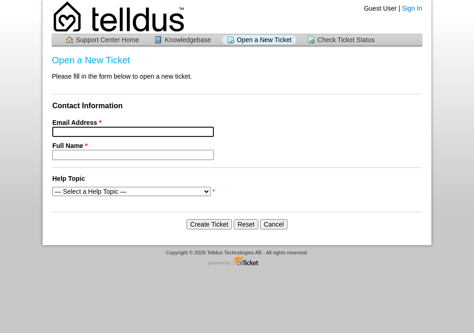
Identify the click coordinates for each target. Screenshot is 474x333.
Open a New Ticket (264, 39)
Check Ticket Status (346, 39)
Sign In (412, 8)
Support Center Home (107, 39)
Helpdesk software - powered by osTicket (237, 261)
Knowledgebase (188, 39)
